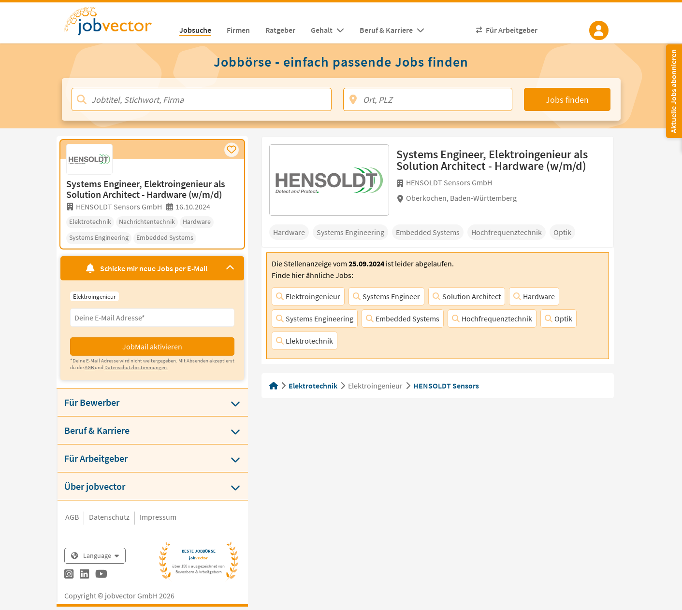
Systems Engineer (386, 296)
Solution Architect (467, 296)
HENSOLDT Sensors (446, 385)
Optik (558, 318)
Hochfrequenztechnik (492, 318)
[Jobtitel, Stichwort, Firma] (201, 99)
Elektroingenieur (308, 296)
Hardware (534, 296)
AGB (72, 517)
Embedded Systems (402, 318)
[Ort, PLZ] (428, 99)
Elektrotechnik (304, 341)
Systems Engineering (314, 318)
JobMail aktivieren (152, 346)
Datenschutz (109, 517)
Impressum (158, 517)
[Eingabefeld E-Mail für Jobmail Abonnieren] (152, 317)
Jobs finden (567, 99)
